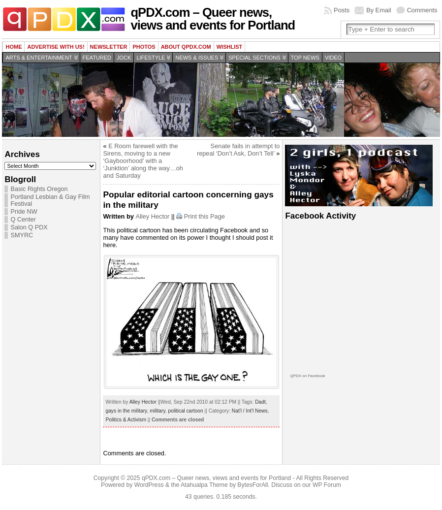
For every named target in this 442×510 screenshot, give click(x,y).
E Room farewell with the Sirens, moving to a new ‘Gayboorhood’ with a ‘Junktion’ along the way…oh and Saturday (143, 160)
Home (13, 47)
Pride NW (23, 211)
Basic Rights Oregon (38, 189)
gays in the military (126, 411)
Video (333, 58)
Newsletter (108, 47)
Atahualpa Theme (204, 484)
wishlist (230, 47)
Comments (422, 10)
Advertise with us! (55, 47)
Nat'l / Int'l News (250, 411)
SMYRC (21, 235)
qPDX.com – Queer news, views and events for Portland (212, 18)
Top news (305, 58)
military (157, 411)
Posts (341, 10)
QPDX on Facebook (307, 376)
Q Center (22, 219)
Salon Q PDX (28, 227)
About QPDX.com (186, 47)
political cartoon (185, 411)
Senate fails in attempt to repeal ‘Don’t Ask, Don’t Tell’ (238, 149)
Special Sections (254, 58)
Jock (124, 58)
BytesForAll (252, 484)
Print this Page (204, 216)
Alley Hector (152, 216)
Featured (97, 58)
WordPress (149, 484)
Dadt (260, 402)
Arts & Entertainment (38, 58)
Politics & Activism (125, 419)
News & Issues (196, 58)
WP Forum (327, 484)
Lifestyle (150, 58)
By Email (378, 10)
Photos (143, 47)
